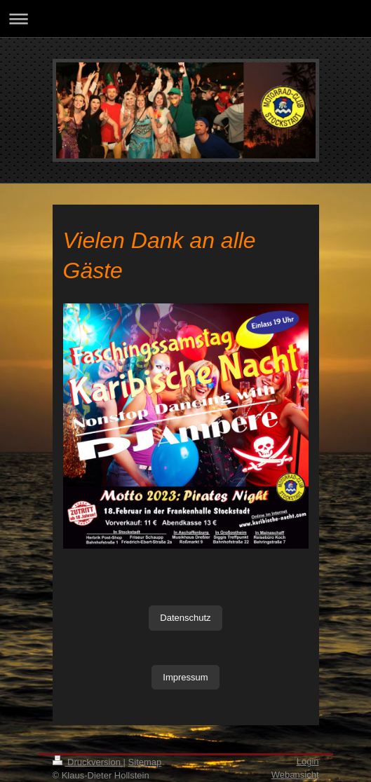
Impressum (185, 677)
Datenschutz (185, 617)
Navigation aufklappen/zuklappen (185, 19)
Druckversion (88, 762)
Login (308, 761)
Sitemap (145, 762)
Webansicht (295, 774)
